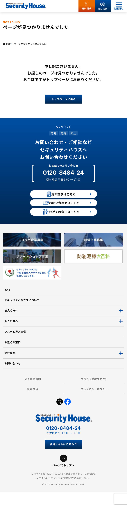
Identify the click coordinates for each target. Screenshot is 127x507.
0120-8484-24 (63, 172)
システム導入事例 (15, 346)
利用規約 (67, 492)
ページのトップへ (63, 480)
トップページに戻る (63, 99)
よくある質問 (33, 394)
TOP (8, 43)
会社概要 (9, 368)
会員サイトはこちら (63, 459)
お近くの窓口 (12, 357)
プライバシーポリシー (94, 403)
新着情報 (32, 403)
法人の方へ (11, 325)
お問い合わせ (12, 378)
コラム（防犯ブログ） (94, 394)
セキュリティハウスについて (22, 315)
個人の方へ (11, 335)
